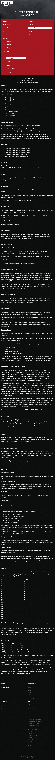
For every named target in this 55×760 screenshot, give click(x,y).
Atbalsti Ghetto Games (33, 725)
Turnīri (30, 687)
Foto (4, 31)
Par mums (31, 716)
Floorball (30, 694)
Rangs (31, 21)
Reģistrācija (6, 24)
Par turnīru (32, 35)
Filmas (29, 710)
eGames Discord (32, 733)
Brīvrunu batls (4, 710)
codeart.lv (31, 757)
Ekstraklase (31, 698)
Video (30, 31)
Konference (4, 712)
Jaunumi (5, 21)
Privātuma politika (32, 735)
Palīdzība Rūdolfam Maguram (35, 721)
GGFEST (3, 704)
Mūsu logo (30, 748)
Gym (29, 727)
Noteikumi (32, 28)
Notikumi (4, 701)
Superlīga (30, 696)
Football (30, 692)
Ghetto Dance (4, 706)
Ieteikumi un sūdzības (33, 743)
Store (3, 716)
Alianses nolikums (32, 749)
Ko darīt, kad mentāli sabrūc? (35, 719)
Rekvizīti (30, 737)
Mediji (30, 701)
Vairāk (5, 38)
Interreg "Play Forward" (33, 723)
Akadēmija (30, 745)
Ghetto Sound (31, 752)
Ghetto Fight (4, 708)
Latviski (31, 4)
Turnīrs (31, 24)
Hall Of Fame (7, 35)
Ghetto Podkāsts (32, 708)
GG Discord (31, 731)
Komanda (30, 739)
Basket (29, 690)
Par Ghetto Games (32, 729)
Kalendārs (6, 28)
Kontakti (30, 741)
